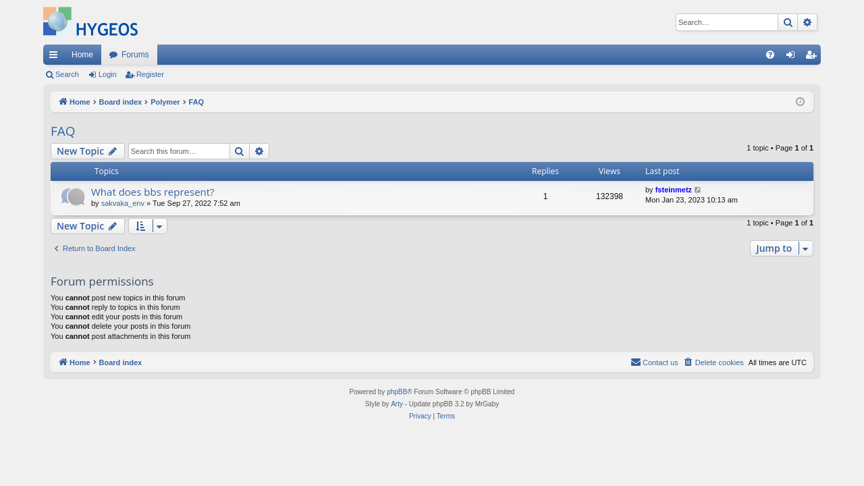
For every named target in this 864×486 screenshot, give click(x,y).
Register (150, 74)
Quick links (56, 57)
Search (67, 74)
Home (82, 54)
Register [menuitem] (814, 57)
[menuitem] (770, 55)
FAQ (63, 131)
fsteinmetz (673, 190)
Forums (135, 54)
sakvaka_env (122, 203)
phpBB (397, 392)
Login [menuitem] (793, 57)
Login (108, 74)
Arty (397, 404)
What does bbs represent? (153, 191)
